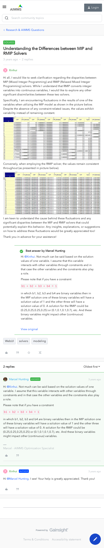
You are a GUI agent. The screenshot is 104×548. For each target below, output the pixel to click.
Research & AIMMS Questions (25, 30)
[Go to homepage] (16, 7)
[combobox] (52, 18)
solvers (23, 341)
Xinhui (13, 70)
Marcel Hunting (19, 379)
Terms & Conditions (36, 539)
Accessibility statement (66, 539)
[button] (4, 8)
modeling (39, 341)
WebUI (9, 341)
